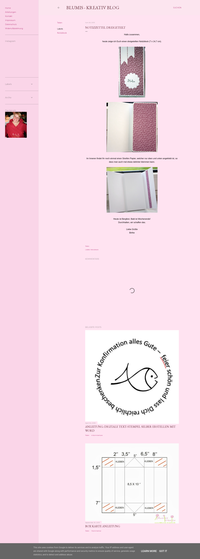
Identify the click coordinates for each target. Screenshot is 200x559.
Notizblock (62, 33)
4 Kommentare (97, 435)
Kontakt (8, 16)
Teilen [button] (59, 23)
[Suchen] (177, 8)
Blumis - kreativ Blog (92, 8)
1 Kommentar (96, 531)
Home (8, 8)
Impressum (10, 20)
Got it (163, 551)
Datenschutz (11, 24)
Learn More (149, 551)
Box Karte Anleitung (102, 526)
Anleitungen (10, 12)
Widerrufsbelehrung (14, 28)
